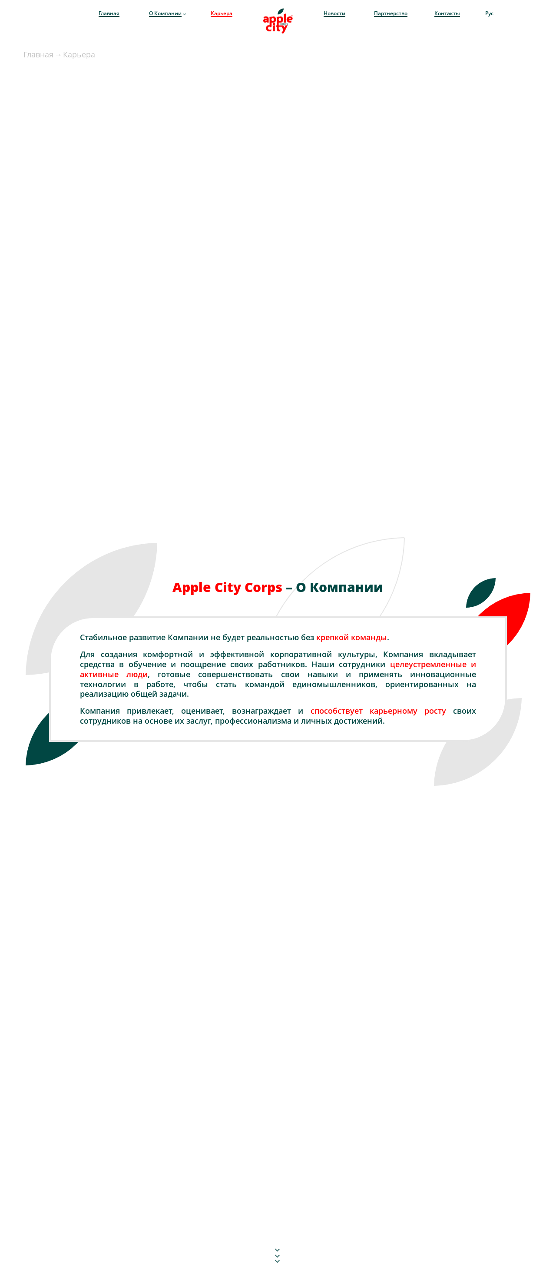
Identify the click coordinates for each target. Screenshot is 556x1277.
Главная (38, 54)
